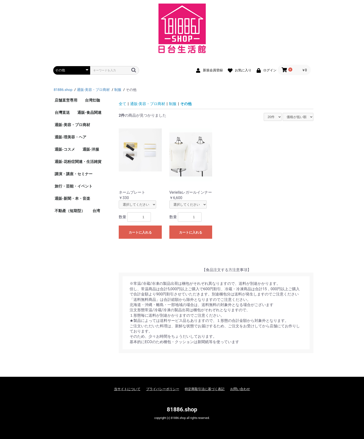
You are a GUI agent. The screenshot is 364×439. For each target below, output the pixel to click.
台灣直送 (62, 112)
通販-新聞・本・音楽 (72, 198)
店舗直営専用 (66, 100)
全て (122, 104)
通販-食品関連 (89, 112)
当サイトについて (127, 389)
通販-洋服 (91, 149)
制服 (172, 104)
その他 (186, 104)
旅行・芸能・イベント (73, 186)
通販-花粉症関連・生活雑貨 (78, 161)
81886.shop (182, 409)
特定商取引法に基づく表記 (204, 389)
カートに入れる (140, 232)
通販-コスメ (65, 149)
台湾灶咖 (92, 100)
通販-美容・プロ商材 (72, 125)
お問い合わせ (240, 389)
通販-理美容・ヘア (70, 137)
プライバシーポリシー (162, 389)
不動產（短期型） (70, 211)
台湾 (96, 211)
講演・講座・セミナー (73, 174)
